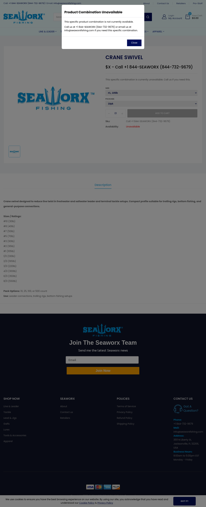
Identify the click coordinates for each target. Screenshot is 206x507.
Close (134, 42)
